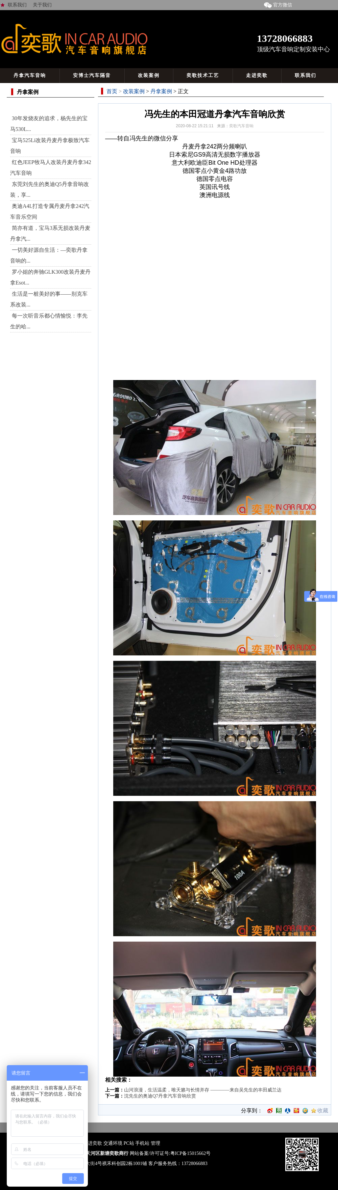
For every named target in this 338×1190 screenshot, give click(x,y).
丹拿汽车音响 (30, 75)
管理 (155, 1143)
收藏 (322, 1110)
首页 (111, 91)
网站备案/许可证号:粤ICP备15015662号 (170, 1153)
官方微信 (277, 5)
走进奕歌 (257, 75)
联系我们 (17, 4)
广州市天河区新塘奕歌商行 (100, 1153)
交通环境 (112, 1143)
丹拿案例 (161, 91)
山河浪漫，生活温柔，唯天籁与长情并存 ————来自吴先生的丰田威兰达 (203, 1089)
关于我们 (42, 4)
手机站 (142, 1143)
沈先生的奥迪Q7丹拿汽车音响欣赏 (160, 1096)
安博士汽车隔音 (92, 75)
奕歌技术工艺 (203, 75)
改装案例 (149, 75)
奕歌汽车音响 (241, 126)
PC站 (128, 1143)
